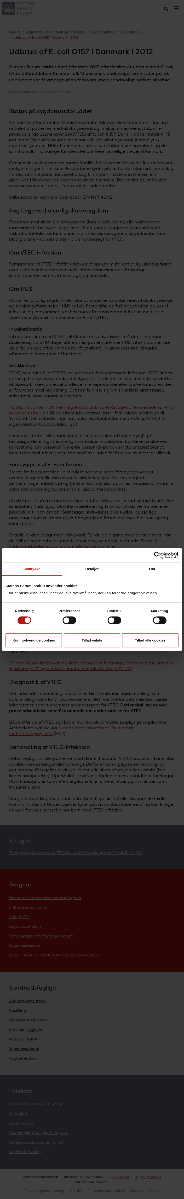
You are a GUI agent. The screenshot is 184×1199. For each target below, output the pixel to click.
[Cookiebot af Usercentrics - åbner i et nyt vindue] (157, 555)
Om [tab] (152, 569)
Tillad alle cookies (150, 640)
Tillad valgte (92, 640)
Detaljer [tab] (92, 569)
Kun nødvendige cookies (33, 640)
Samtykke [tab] (31, 569)
